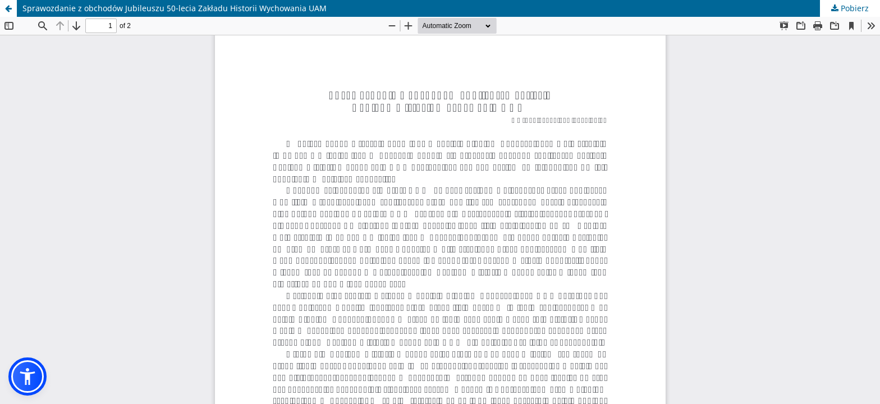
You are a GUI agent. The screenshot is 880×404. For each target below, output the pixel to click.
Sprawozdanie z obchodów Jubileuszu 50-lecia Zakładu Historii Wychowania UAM (174, 8)
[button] (27, 376)
